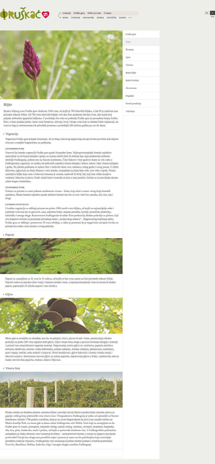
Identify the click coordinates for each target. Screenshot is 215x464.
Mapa (65, 17)
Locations (130, 18)
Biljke (128, 42)
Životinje (130, 49)
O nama (107, 13)
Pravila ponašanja (133, 103)
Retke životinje (132, 80)
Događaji (130, 96)
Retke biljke (131, 72)
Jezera (100, 17)
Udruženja (130, 111)
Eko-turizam (131, 88)
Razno (122, 17)
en (207, 13)
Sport (128, 57)
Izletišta (111, 17)
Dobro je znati (94, 13)
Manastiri (88, 17)
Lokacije (67, 13)
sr (212, 13)
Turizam (75, 17)
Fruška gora (79, 13)
